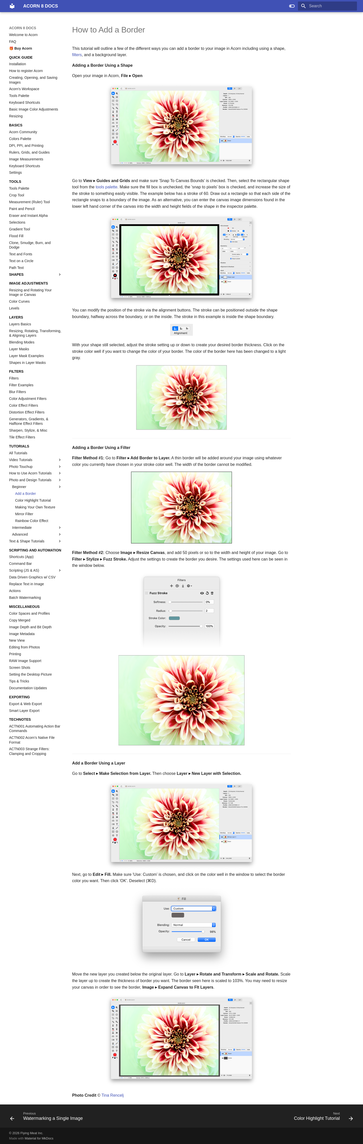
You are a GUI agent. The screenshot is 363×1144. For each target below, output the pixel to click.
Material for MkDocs (39, 1138)
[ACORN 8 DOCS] (12, 6)
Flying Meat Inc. (31, 1133)
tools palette (106, 187)
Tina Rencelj (112, 1095)
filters (77, 55)
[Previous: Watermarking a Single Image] (48, 1118)
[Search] (327, 6)
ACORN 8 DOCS (22, 28)
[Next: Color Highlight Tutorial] (322, 1118)
